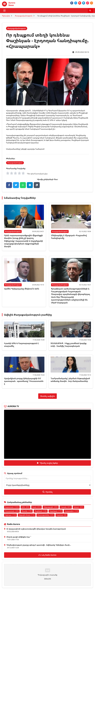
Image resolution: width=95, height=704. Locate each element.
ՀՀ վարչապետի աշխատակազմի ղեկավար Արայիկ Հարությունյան (36, 529)
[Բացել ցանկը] (4, 10)
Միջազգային (51, 507)
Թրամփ (27, 511)
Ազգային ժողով (27, 515)
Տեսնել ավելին (47, 396)
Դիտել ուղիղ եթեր (47, 463)
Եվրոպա (10, 515)
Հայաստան (12, 507)
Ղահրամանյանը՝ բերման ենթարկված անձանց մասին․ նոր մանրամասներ (70, 379)
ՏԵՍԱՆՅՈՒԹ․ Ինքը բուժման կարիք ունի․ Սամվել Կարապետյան (68, 344)
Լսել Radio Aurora (47, 555)
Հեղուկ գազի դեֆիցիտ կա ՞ (18, 537)
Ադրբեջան (56, 511)
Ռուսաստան (12, 511)
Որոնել (47, 492)
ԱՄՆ (25, 507)
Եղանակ (61, 515)
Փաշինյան (41, 511)
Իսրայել (66, 507)
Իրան (36, 507)
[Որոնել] (90, 10)
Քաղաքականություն (23, 16)
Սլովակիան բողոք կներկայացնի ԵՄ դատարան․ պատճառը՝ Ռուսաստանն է (23, 381)
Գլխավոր (6, 16)
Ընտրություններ (45, 515)
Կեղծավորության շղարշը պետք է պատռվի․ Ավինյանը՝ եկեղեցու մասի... (38, 545)
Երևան (78, 507)
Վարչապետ (71, 511)
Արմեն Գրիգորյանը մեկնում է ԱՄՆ (21, 288)
